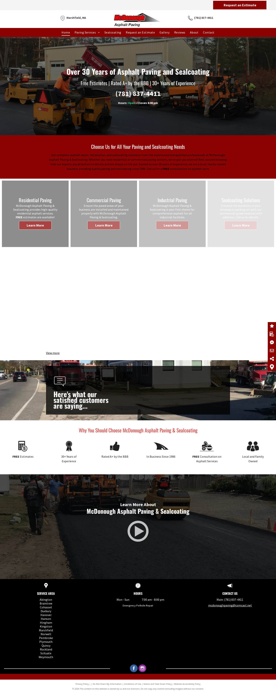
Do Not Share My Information (107, 683)
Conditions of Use (132, 683)
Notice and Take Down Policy (158, 683)
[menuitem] (65, 32)
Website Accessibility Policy (187, 683)
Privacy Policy (82, 683)
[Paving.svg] (160, 453)
